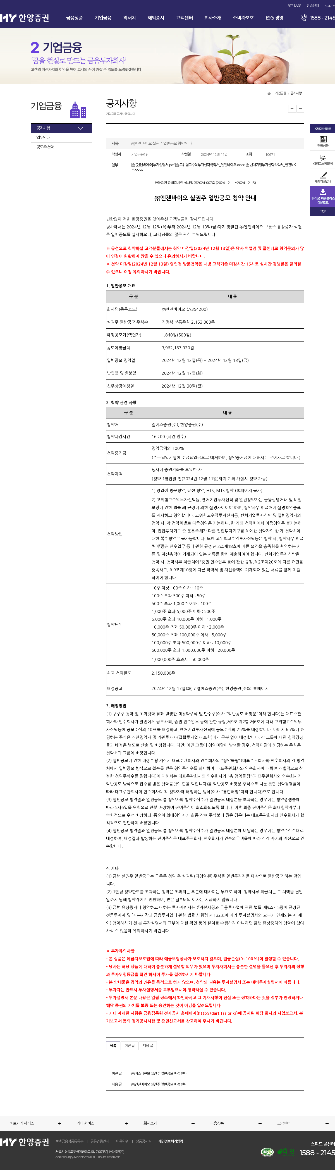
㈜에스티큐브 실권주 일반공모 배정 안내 (159, 1073)
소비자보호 (243, 18)
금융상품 (74, 18)
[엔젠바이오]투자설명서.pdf (152, 165)
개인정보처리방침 (170, 1141)
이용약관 (122, 1141)
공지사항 (43, 128)
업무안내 (43, 137)
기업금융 (103, 18)
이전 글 (130, 1045)
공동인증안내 (99, 1141)
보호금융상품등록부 (69, 1141)
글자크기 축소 (300, 109)
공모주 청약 (45, 147)
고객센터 (184, 18)
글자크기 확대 (292, 109)
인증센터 (313, 6)
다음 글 (148, 1045)
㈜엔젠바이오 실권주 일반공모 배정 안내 (159, 1084)
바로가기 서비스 (35, 1123)
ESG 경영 (274, 18)
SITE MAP (294, 6)
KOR (327, 6)
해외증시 (155, 18)
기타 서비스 (102, 1123)
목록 (113, 1045)
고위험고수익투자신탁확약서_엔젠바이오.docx (210, 165)
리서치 (129, 18)
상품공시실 (143, 1141)
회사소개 (212, 18)
